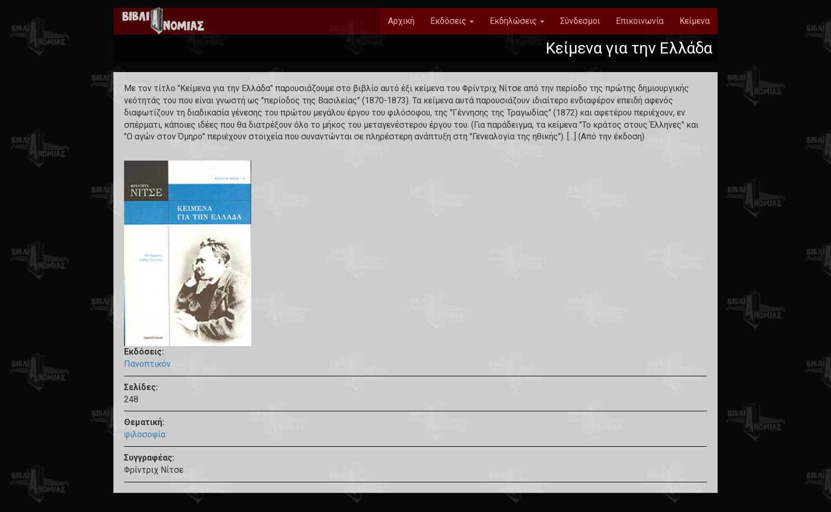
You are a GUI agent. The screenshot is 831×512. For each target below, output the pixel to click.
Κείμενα (694, 21)
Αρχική (401, 21)
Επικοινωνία (640, 21)
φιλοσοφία (144, 434)
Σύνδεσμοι (580, 21)
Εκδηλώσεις (517, 21)
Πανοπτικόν (147, 364)
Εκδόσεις (452, 21)
